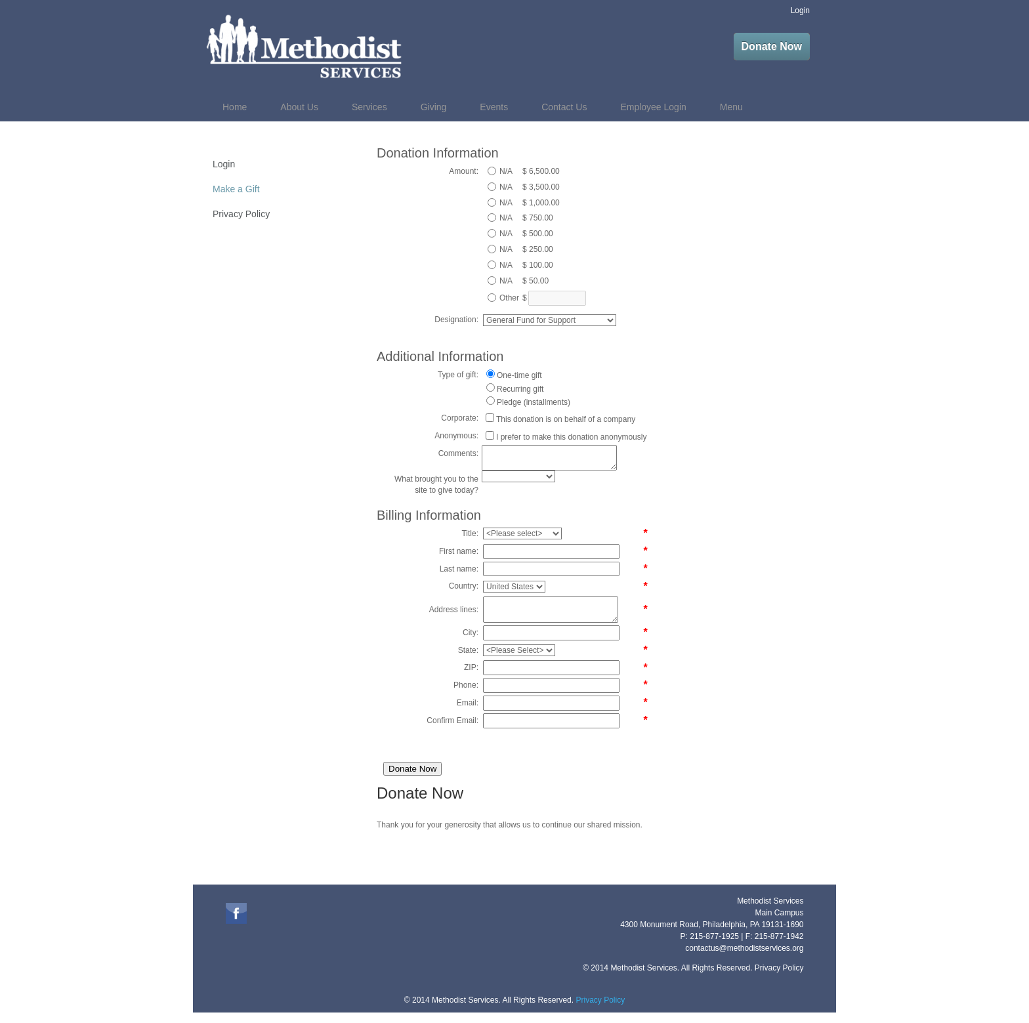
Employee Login (653, 107)
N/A (506, 171)
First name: (458, 551)
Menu (731, 107)
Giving (434, 107)
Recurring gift (520, 389)
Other (509, 298)
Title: (469, 533)
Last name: (459, 569)
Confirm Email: (452, 720)
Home (234, 107)
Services (369, 107)
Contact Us (564, 107)
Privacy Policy (241, 214)
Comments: (458, 453)
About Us (299, 107)
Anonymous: (456, 435)
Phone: (465, 685)
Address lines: (453, 609)
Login (800, 10)
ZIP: (471, 667)
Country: (463, 586)
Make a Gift (236, 189)
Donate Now (772, 46)
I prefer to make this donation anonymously (571, 437)
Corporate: (459, 418)
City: (470, 632)
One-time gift (519, 375)
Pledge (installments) (533, 402)
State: (468, 650)
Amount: (463, 171)
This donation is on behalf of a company (565, 419)
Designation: (456, 319)
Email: (467, 702)
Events (494, 107)
